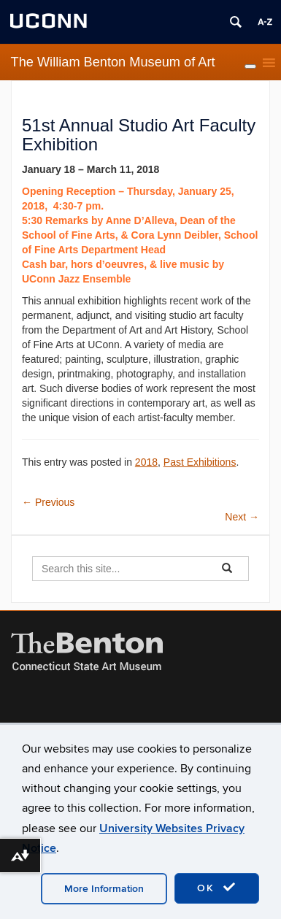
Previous (48, 502)
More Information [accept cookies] (104, 889)
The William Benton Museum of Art (113, 62)
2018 (146, 462)
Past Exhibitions (199, 462)
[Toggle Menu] (250, 66)
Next (242, 517)
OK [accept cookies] (216, 887)
